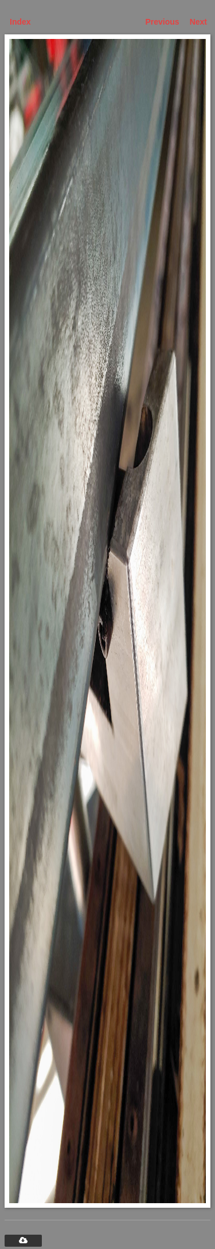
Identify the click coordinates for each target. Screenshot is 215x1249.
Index (20, 21)
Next (198, 21)
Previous (162, 21)
